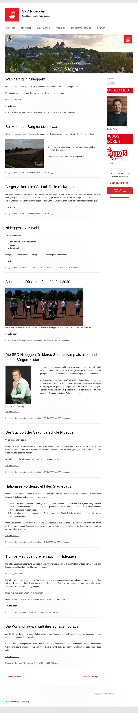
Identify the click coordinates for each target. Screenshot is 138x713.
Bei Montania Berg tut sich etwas (31, 127)
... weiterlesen (12, 106)
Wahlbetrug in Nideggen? (25, 79)
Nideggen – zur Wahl (22, 228)
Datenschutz (109, 694)
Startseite (10, 28)
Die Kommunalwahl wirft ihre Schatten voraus (41, 626)
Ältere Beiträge (13, 677)
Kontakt (101, 28)
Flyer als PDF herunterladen (120, 191)
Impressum (98, 694)
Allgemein (17, 112)
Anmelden (25, 702)
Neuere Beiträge (92, 677)
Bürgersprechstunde (81, 28)
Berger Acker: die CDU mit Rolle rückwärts (39, 187)
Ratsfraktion (43, 28)
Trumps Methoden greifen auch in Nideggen (40, 556)
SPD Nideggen (33, 11)
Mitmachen (60, 28)
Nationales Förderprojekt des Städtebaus (38, 486)
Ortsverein (26, 28)
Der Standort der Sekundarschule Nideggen (40, 432)
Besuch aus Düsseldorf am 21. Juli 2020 (37, 282)
